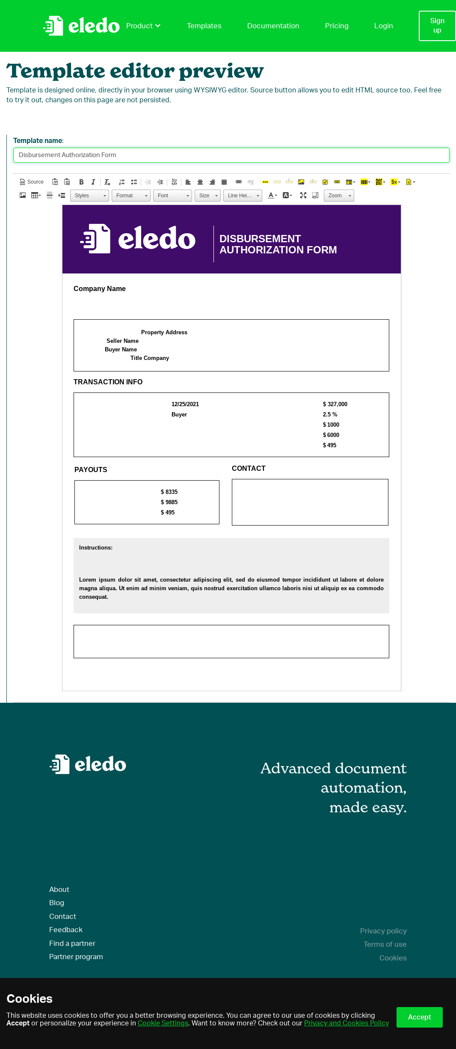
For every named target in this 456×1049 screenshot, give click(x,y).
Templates (204, 26)
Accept (419, 1017)
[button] (31, 181)
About (59, 889)
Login (383, 26)
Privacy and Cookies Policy (346, 1023)
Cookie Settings (163, 1023)
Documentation (273, 26)
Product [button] (143, 26)
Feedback (66, 929)
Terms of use (385, 944)
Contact (62, 916)
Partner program (76, 956)
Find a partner (72, 943)
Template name (37, 140)
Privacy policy (383, 931)
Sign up (437, 26)
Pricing (337, 26)
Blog (56, 902)
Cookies (393, 958)
